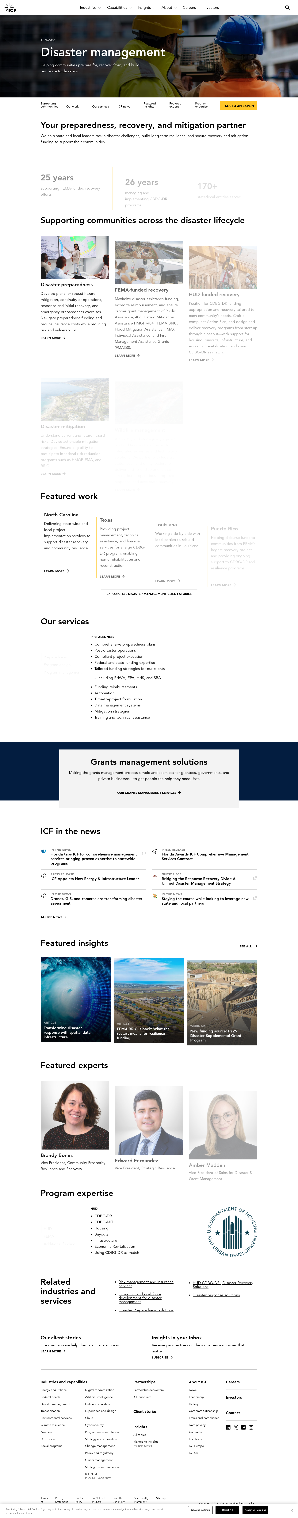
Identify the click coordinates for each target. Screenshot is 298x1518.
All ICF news (54, 916)
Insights (142, 1427)
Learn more (53, 1351)
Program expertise (201, 105)
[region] (149, 1511)
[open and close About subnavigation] (169, 8)
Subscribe (162, 1357)
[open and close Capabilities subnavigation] (119, 8)
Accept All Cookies (255, 1510)
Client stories (147, 1411)
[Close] (292, 1510)
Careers (235, 1382)
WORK (48, 40)
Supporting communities (49, 105)
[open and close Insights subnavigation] (147, 8)
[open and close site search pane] (287, 8)
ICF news (124, 106)
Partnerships (146, 1382)
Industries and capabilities (66, 1382)
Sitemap (161, 1498)
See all (248, 964)
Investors (236, 1397)
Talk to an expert (238, 106)
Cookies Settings (200, 1510)
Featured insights (150, 105)
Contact (235, 1413)
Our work (72, 106)
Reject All (227, 1510)
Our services (100, 106)
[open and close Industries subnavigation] (90, 8)
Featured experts (175, 105)
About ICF (200, 1382)
